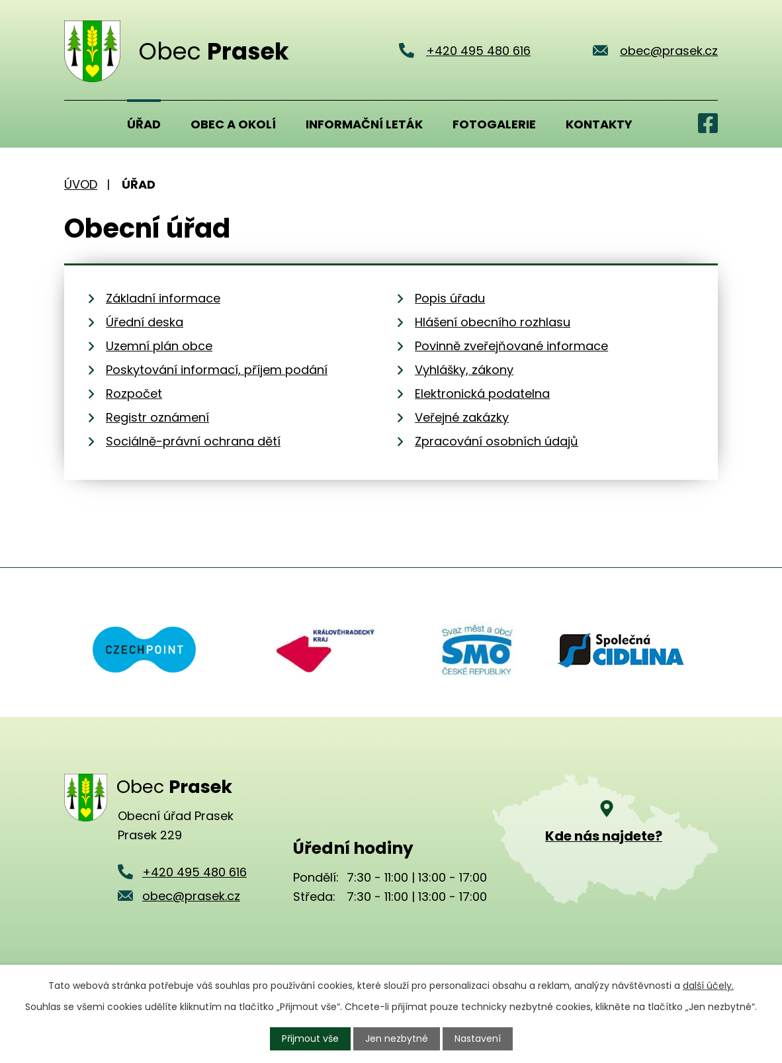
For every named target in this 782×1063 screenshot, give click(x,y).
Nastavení (478, 1038)
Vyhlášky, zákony (464, 369)
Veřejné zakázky (462, 417)
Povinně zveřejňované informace (511, 346)
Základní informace (163, 298)
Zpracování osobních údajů (496, 441)
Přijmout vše (310, 1038)
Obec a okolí (233, 124)
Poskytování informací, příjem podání (216, 369)
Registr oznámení (157, 417)
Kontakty (599, 124)
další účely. (708, 985)
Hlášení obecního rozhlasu (492, 322)
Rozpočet (134, 393)
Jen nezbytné (396, 1038)
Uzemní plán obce (159, 346)
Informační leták (364, 124)
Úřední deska (144, 322)
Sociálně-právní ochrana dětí (193, 441)
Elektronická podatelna (482, 393)
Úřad (144, 124)
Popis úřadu (450, 298)
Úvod (80, 124)
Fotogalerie (494, 124)
